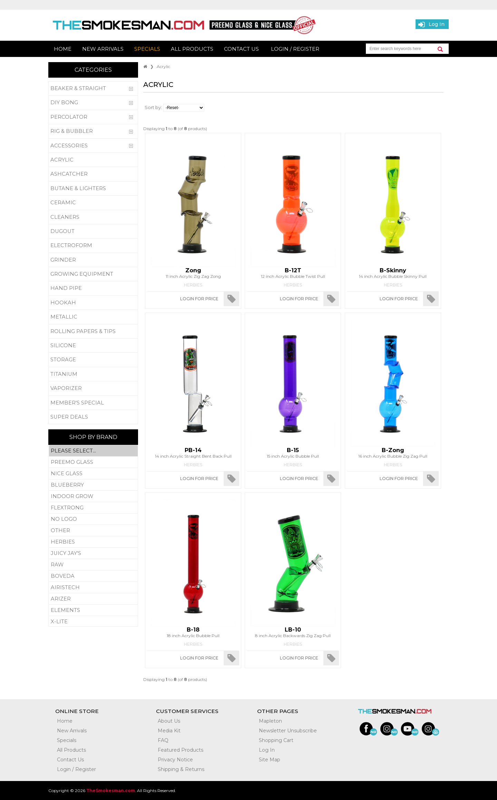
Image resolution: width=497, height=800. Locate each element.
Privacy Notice (175, 760)
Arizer (93, 599)
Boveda (93, 576)
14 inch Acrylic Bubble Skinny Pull (393, 273)
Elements (93, 610)
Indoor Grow (93, 496)
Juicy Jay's (93, 553)
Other (93, 530)
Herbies (93, 542)
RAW (93, 564)
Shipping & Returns (181, 769)
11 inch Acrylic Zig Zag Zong (193, 273)
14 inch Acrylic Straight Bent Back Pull (193, 453)
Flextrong (93, 508)
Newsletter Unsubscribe (288, 731)
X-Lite (93, 621)
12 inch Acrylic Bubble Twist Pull (293, 273)
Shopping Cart (276, 740)
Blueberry (93, 485)
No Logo (93, 519)
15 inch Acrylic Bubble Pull (293, 453)
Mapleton (270, 721)
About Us (169, 721)
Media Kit (169, 731)
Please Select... (93, 451)
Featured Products (180, 750)
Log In (267, 750)
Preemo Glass (93, 462)
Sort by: (153, 107)
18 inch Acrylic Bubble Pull (193, 632)
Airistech (93, 587)
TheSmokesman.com (110, 790)
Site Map (269, 760)
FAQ (163, 740)
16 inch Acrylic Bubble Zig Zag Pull (393, 453)
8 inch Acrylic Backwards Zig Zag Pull (293, 632)
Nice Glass (93, 473)
